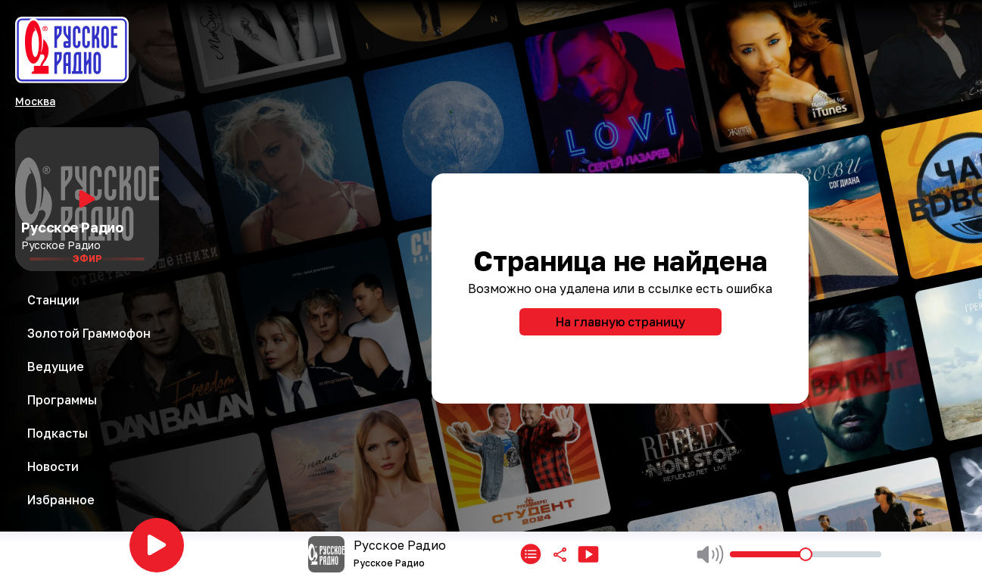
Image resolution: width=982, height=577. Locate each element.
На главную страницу (620, 321)
